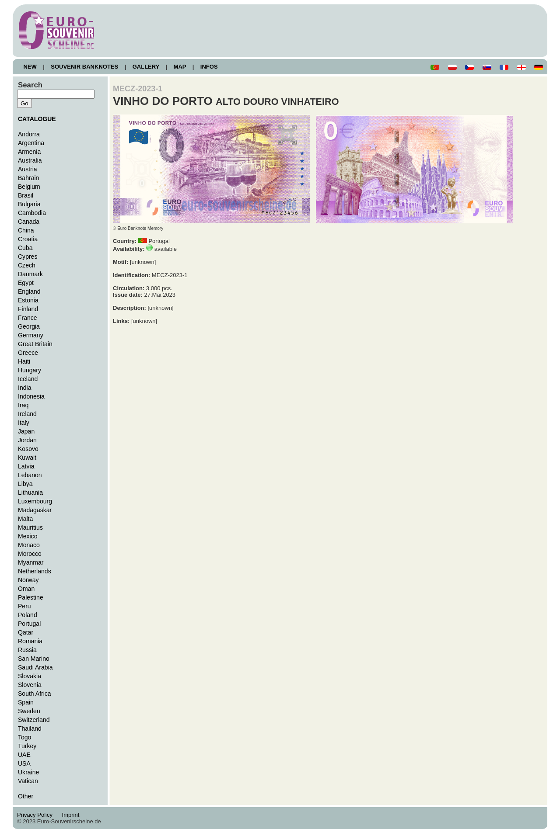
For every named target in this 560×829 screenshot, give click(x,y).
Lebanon (30, 475)
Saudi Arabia (35, 667)
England (29, 291)
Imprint (72, 815)
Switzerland (34, 719)
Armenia (29, 151)
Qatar (25, 632)
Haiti (24, 361)
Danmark (30, 274)
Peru (24, 606)
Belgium (29, 186)
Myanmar (30, 562)
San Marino (33, 658)
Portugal (29, 623)
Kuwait (27, 457)
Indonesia (31, 396)
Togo (24, 737)
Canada (28, 221)
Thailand (30, 728)
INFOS (209, 66)
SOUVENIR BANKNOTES (85, 66)
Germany (30, 335)
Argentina (31, 142)
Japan (26, 431)
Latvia (26, 466)
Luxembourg (35, 501)
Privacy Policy (37, 815)
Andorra (29, 134)
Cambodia (32, 212)
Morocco (30, 553)
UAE (24, 754)
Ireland (27, 413)
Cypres (27, 256)
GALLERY (145, 66)
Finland (28, 308)
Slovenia (30, 684)
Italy (23, 422)
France (27, 317)
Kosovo (28, 448)
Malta (25, 518)
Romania (30, 641)
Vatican (28, 780)
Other (25, 796)
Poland (27, 614)
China (26, 230)
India (24, 387)
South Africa (34, 693)
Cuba (25, 247)
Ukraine (28, 772)
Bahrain (28, 177)
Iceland (28, 378)
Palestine (30, 597)
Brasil (25, 195)
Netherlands (34, 571)
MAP (179, 66)
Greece (28, 352)
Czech (26, 265)
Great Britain (35, 343)
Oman (26, 588)
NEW (30, 66)
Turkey (27, 745)
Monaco (29, 544)
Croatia (28, 239)
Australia (30, 160)
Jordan (27, 440)
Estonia (28, 300)
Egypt (26, 282)
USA (24, 763)
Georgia (29, 326)
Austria (27, 169)
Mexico (27, 536)
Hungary (29, 370)
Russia (27, 649)
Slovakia (29, 676)
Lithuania (30, 492)
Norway (28, 579)
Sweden (29, 711)
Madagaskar (35, 509)
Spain (26, 702)
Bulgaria (29, 204)
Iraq (23, 405)
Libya (25, 483)
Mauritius (30, 527)
